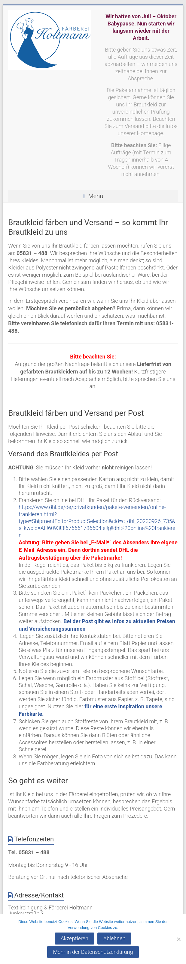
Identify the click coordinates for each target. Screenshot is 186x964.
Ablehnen (114, 938)
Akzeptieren (74, 938)
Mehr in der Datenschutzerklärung (93, 952)
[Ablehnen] (178, 939)
